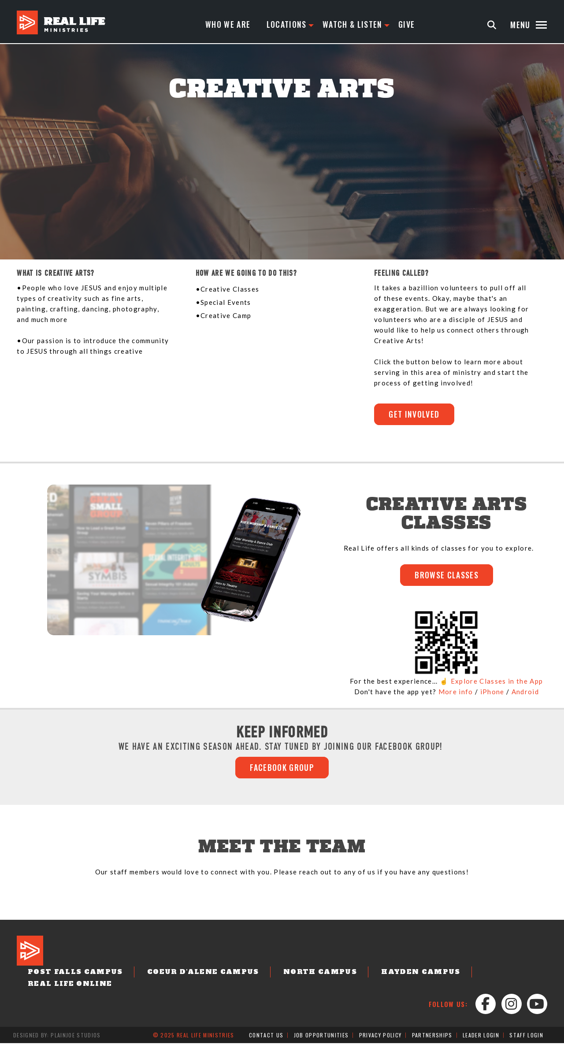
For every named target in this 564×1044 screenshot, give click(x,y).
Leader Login (481, 1036)
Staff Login (526, 1036)
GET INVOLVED (415, 414)
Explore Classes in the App (497, 681)
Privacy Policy (380, 1036)
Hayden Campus (406, 973)
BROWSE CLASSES (447, 575)
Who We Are (227, 25)
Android (525, 692)
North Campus (310, 973)
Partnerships (432, 1036)
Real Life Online (68, 984)
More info (455, 692)
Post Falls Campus (73, 973)
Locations (287, 25)
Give (407, 25)
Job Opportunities (321, 1036)
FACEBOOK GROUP (282, 768)
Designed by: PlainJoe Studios (57, 1036)
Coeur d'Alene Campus (196, 973)
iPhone (492, 692)
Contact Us (266, 1036)
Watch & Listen (353, 25)
